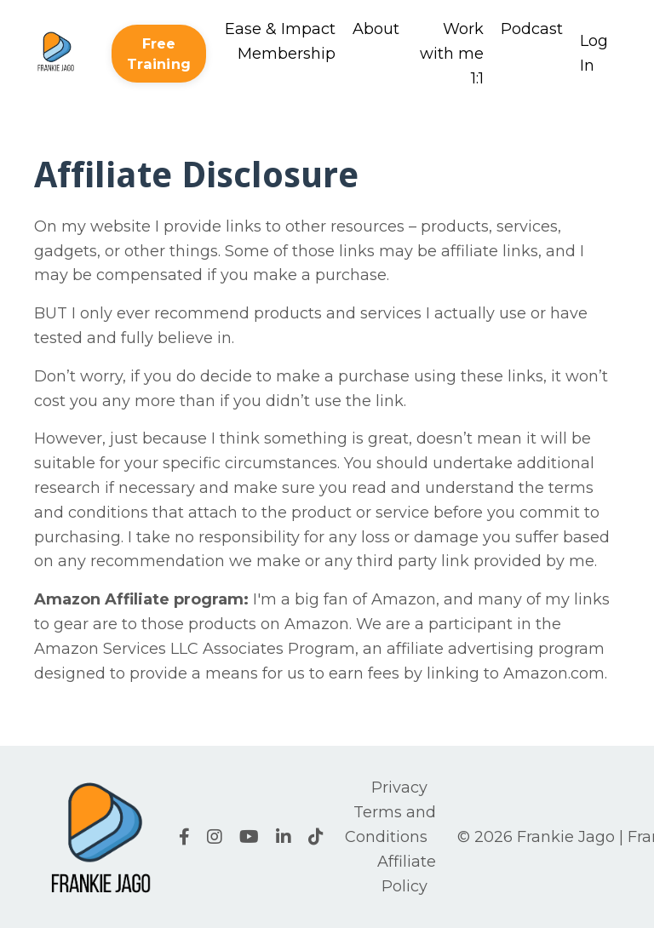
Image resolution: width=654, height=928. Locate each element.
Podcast (532, 29)
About (376, 29)
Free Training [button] (159, 53)
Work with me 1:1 (452, 54)
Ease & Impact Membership (280, 41)
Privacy (399, 787)
